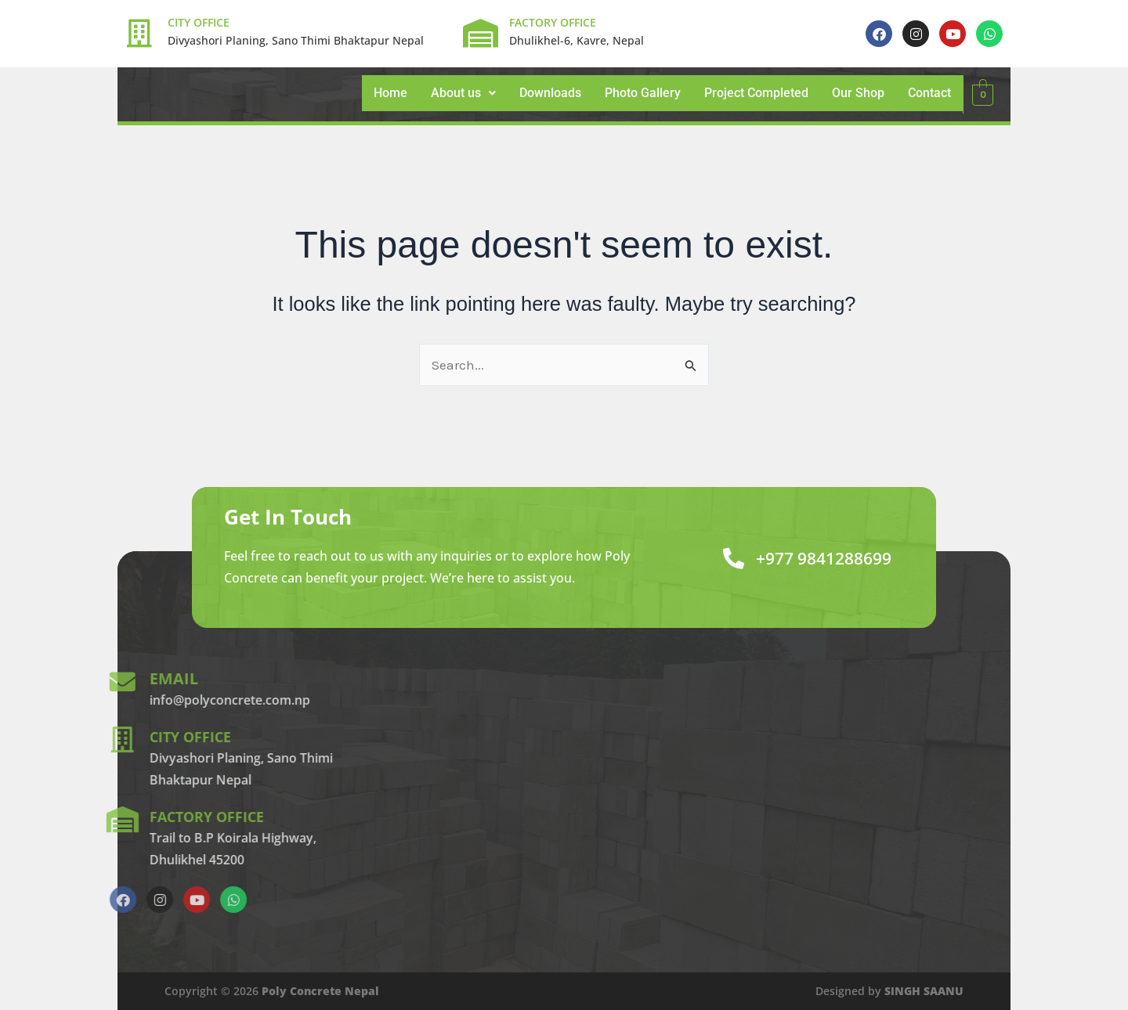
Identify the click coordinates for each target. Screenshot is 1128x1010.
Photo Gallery (643, 92)
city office (66, 736)
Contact (929, 92)
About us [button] (463, 92)
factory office (84, 816)
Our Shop (858, 92)
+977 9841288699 (812, 558)
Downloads (550, 92)
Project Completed (756, 92)
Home (390, 92)
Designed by (889, 990)
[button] (463, 93)
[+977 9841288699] (710, 557)
